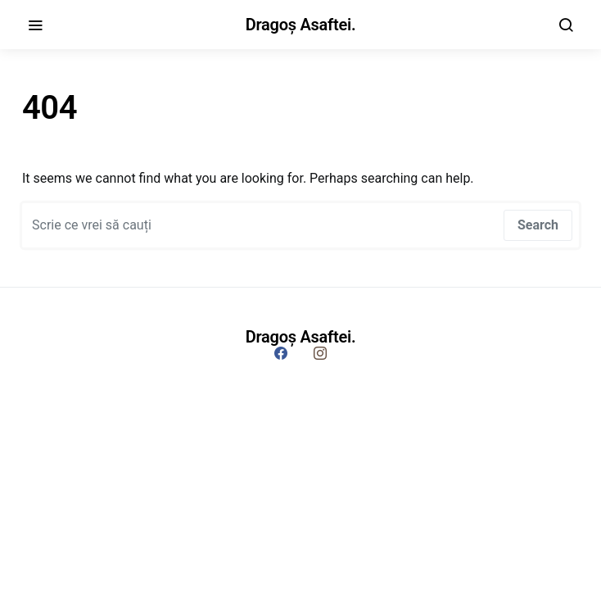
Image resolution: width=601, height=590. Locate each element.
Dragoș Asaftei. (301, 24)
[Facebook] (281, 353)
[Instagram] (320, 353)
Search (537, 225)
